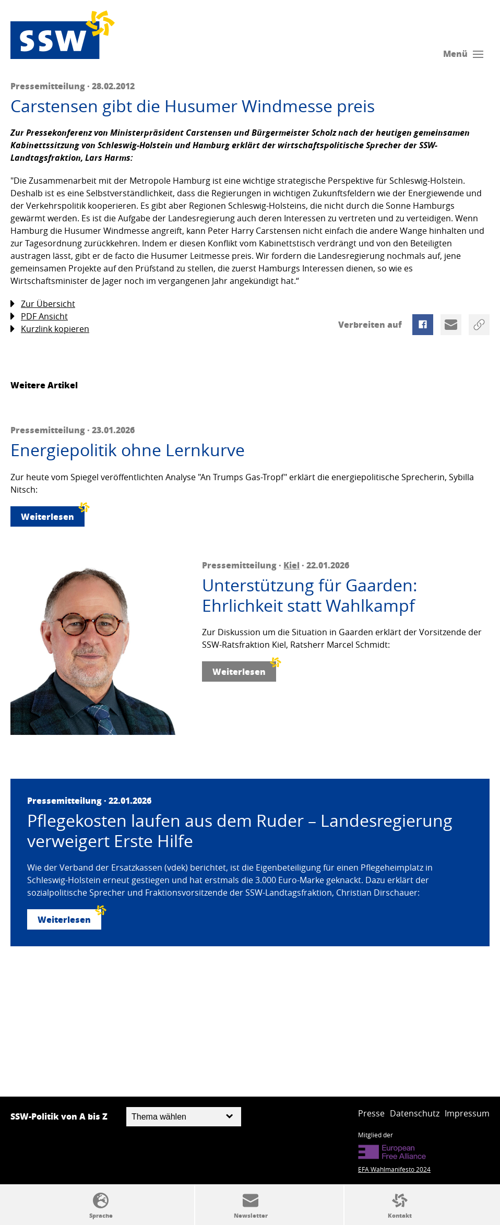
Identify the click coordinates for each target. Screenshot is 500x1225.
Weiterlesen (53, 514)
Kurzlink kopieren (49, 329)
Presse (371, 1113)
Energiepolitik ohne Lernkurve (127, 450)
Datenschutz (414, 1113)
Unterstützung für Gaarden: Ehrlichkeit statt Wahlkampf (310, 595)
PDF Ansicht (39, 317)
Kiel (291, 565)
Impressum (467, 1113)
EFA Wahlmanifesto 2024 (394, 1169)
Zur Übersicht (42, 304)
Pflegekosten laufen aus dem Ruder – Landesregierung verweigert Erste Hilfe (240, 831)
